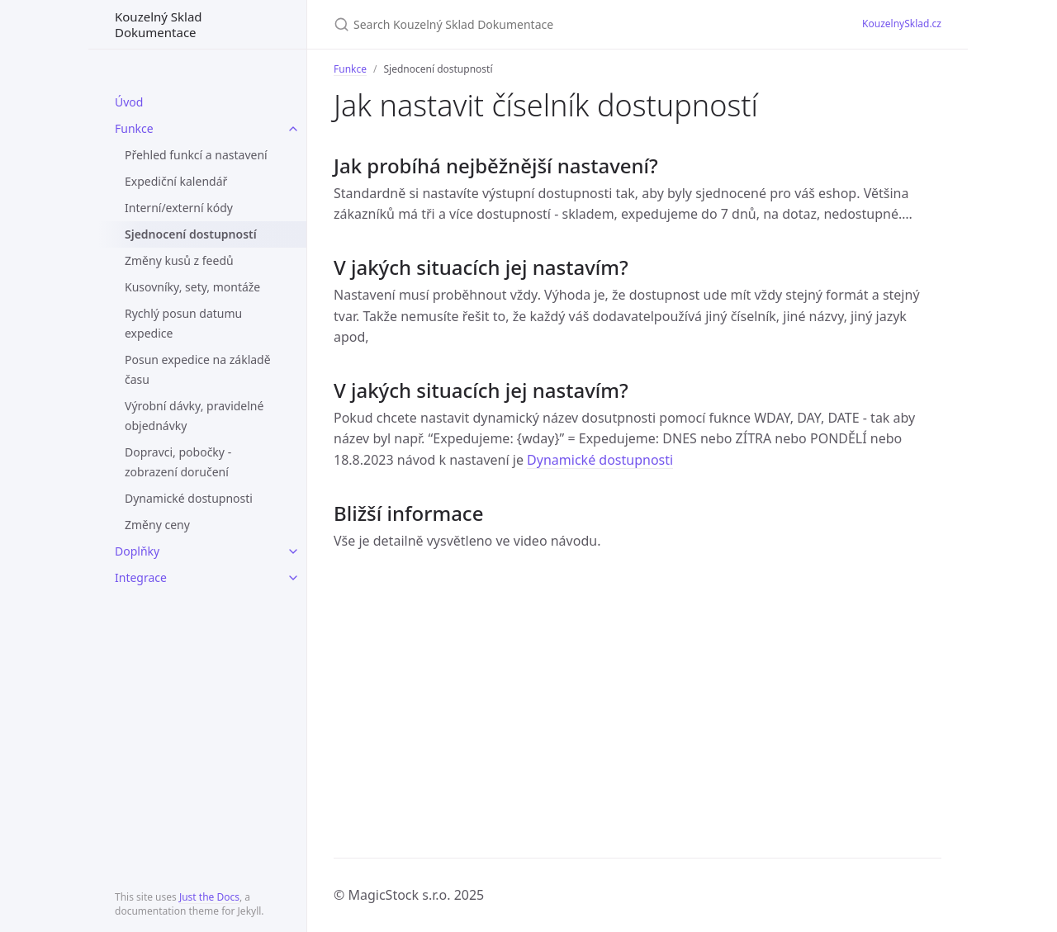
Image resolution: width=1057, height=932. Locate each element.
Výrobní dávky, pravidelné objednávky (194, 415)
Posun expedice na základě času (198, 369)
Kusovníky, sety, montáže (192, 287)
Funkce (134, 128)
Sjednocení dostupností (191, 234)
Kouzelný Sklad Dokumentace (158, 24)
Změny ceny (157, 524)
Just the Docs (209, 897)
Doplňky (137, 551)
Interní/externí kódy (179, 207)
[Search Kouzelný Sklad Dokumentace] (528, 24)
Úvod (129, 102)
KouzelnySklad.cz (901, 24)
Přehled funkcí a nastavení (196, 155)
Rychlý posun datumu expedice (183, 323)
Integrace (141, 577)
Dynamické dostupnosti (189, 498)
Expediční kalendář (176, 181)
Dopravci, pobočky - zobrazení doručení (178, 462)
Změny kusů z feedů (179, 260)
